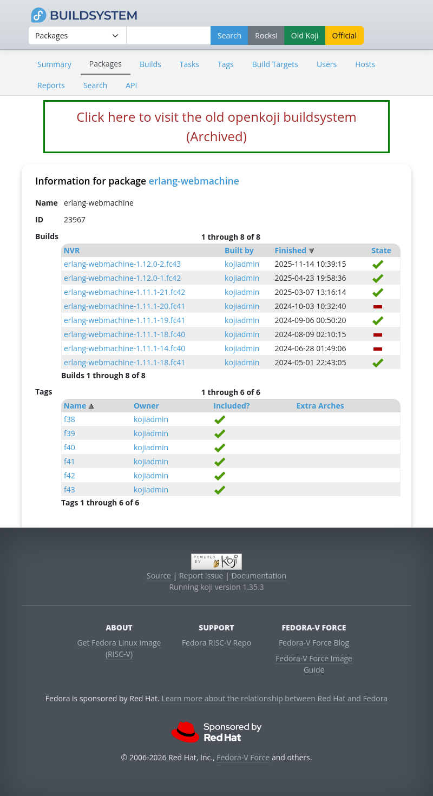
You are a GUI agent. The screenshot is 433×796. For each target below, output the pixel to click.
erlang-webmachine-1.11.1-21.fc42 (124, 292)
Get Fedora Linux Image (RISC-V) (119, 648)
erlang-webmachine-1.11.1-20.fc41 (124, 306)
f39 (69, 433)
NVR (71, 250)
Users (327, 64)
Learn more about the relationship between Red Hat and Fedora (274, 698)
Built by (239, 250)
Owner (146, 405)
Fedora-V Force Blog (314, 642)
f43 (69, 489)
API (131, 85)
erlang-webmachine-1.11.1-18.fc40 (124, 334)
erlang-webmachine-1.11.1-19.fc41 (124, 320)
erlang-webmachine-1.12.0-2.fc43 (122, 264)
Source (159, 575)
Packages (105, 63)
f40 (69, 447)
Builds (150, 64)
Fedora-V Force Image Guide (313, 664)
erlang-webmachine (194, 180)
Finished (290, 250)
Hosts (365, 64)
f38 (69, 419)
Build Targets (275, 64)
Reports (51, 85)
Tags (226, 64)
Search (95, 85)
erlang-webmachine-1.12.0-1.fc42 (122, 278)
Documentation (258, 575)
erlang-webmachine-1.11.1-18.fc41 (124, 362)
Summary (54, 64)
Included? (231, 405)
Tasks (189, 64)
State (381, 250)
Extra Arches (320, 405)
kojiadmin (242, 264)
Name (74, 405)
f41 (69, 461)
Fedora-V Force (243, 757)
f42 (69, 475)
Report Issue (201, 575)
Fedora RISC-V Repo (216, 642)
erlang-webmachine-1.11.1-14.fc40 (124, 348)
